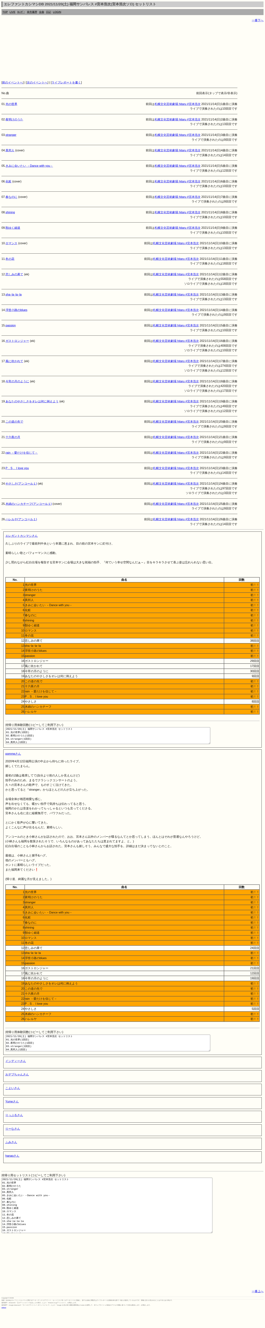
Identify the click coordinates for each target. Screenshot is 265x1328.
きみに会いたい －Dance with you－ (29, 165)
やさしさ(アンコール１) (21, 483)
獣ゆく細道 (13, 227)
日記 (48, 11)
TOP (5, 11)
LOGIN (57, 11)
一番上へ (258, 1309)
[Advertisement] (111, 51)
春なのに (11, 196)
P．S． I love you (17, 468)
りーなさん (12, 1135)
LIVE (12, 11)
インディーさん (15, 1067)
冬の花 (10, 258)
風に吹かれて (14, 361)
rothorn (3, 1325)
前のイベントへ (12, 82)
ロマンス (11, 243)
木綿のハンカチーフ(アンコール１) (29, 503)
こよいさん (12, 1094)
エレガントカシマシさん (21, 535)
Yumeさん (12, 1108)
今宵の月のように (17, 381)
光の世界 (11, 104)
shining (10, 212)
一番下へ (258, 20)
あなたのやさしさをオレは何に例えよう (32, 401)
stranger (11, 134)
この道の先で (14, 421)
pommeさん (13, 757)
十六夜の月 (13, 437)
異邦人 (10, 150)
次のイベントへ (37, 82)
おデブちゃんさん (17, 1081)
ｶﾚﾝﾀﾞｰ (21, 11)
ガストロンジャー (17, 340)
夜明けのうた (14, 119)
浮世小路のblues (16, 310)
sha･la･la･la (14, 294)
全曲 (41, 11)
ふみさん (11, 1148)
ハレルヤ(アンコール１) (21, 519)
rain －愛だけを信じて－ (22, 452)
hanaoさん (12, 1162)
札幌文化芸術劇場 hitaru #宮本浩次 (178, 104)
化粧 (8, 181)
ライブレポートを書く (66, 82)
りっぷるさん (14, 1121)
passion (11, 325)
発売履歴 (32, 11)
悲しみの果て (14, 274)
